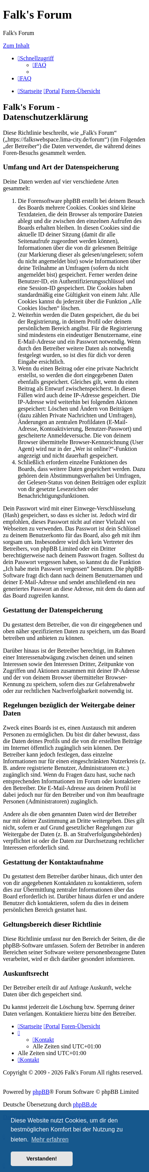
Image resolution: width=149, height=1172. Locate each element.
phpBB (41, 1092)
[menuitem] (39, 65)
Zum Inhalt (16, 45)
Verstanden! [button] (41, 1159)
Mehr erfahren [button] (50, 1139)
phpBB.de (85, 1104)
